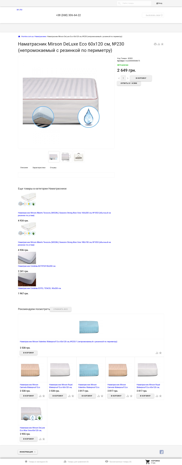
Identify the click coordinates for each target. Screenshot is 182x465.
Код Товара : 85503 (125, 58)
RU (21, 10)
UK (18, 10)
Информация (26, 452)
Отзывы (53, 168)
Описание (24, 168)
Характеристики (39, 168)
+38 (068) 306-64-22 (68, 15)
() (36, 461)
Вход (159, 3)
